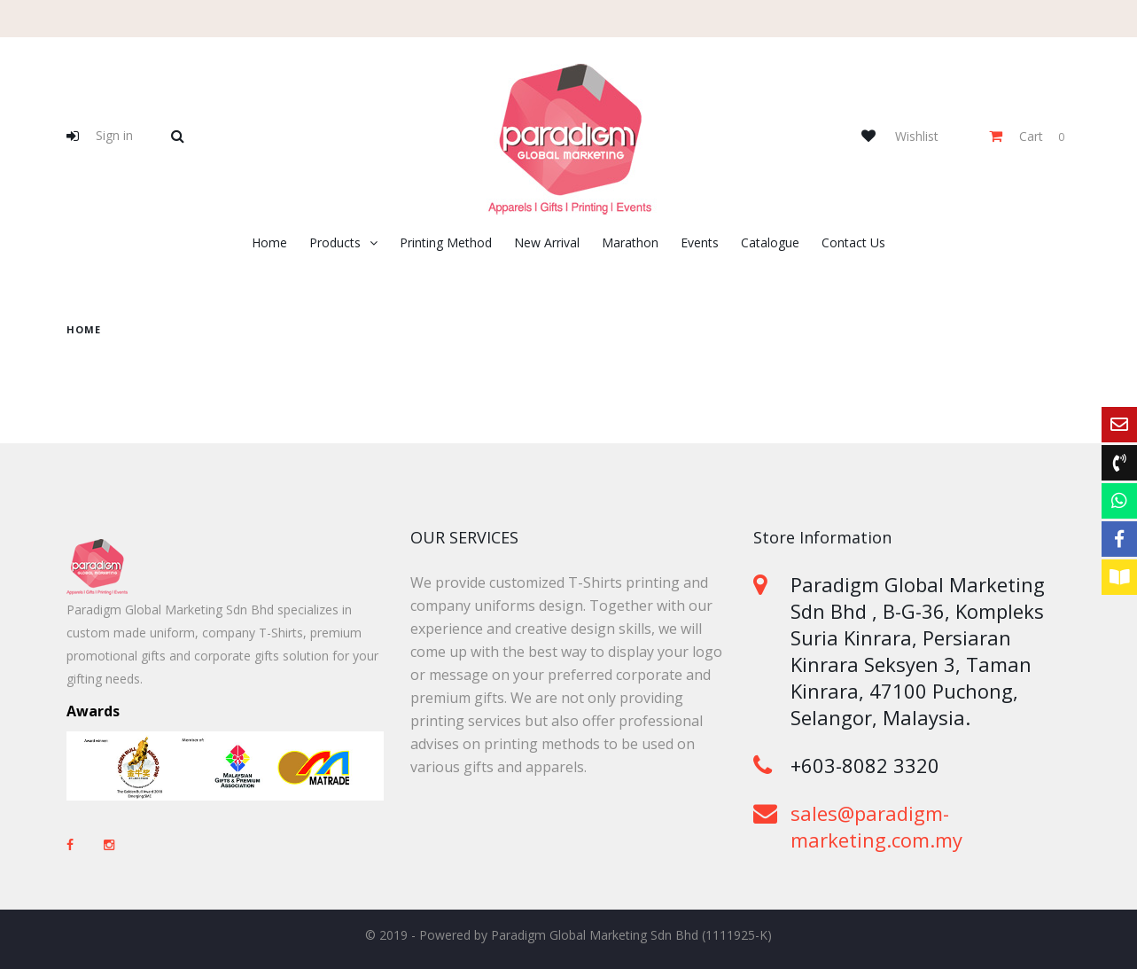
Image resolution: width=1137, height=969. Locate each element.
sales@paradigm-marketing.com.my (876, 826)
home (83, 329)
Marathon (630, 242)
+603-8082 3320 (864, 765)
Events (700, 242)
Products (335, 242)
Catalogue (770, 242)
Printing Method (446, 242)
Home (269, 242)
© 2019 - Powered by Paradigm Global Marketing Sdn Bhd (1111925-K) (568, 934)
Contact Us (853, 242)
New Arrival (547, 242)
